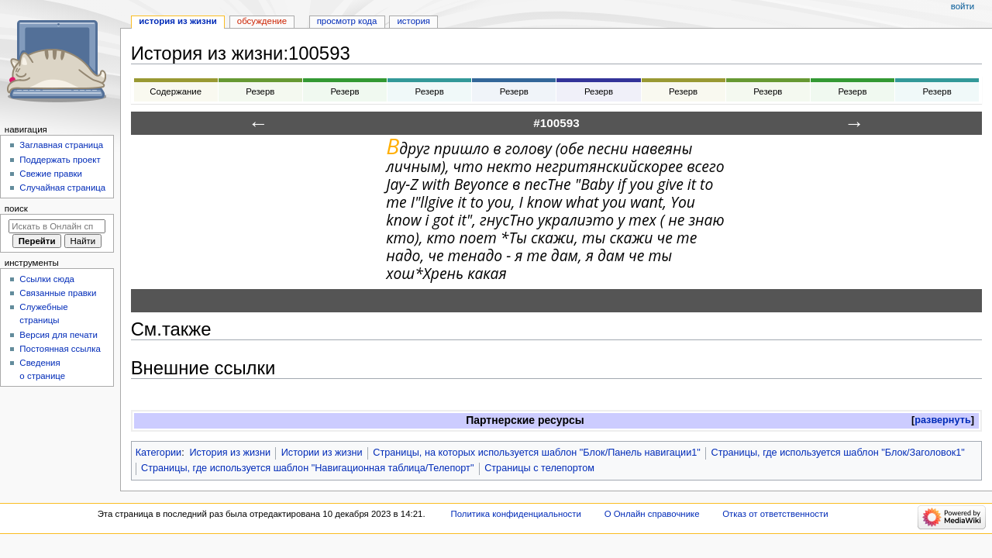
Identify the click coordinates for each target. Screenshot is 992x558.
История (413, 21)
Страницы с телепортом (539, 468)
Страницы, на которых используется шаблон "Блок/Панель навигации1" (537, 452)
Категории (159, 452)
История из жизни (229, 452)
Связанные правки (57, 293)
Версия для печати (58, 334)
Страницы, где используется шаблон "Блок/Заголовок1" (838, 452)
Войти (962, 6)
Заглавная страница (61, 145)
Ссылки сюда (46, 279)
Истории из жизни (322, 452)
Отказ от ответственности (775, 513)
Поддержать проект (59, 159)
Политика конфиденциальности (515, 513)
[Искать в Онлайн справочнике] (57, 226)
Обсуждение (262, 21)
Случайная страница (62, 187)
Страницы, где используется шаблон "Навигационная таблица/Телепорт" (307, 468)
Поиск (16, 208)
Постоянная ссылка (59, 348)
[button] (942, 420)
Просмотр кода (347, 21)
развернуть (942, 420)
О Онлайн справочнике (652, 513)
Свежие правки (50, 173)
